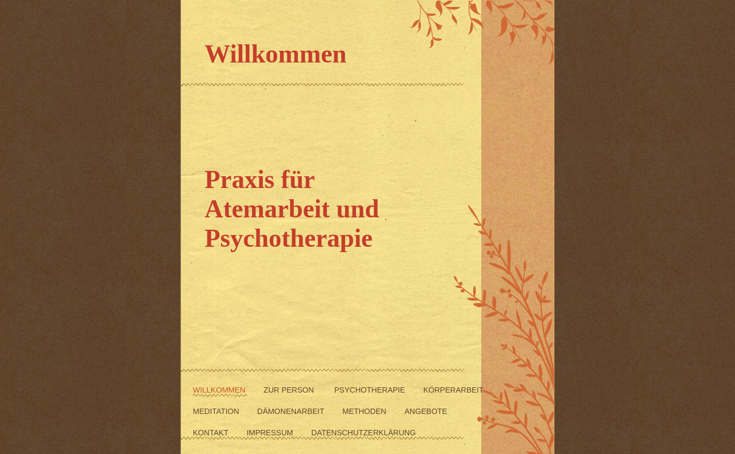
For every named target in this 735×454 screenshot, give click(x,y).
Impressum (271, 432)
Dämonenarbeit (291, 411)
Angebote (425, 411)
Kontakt (212, 432)
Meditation (217, 411)
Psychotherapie (371, 390)
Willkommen (220, 390)
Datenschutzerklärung (363, 432)
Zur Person (290, 390)
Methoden (365, 411)
